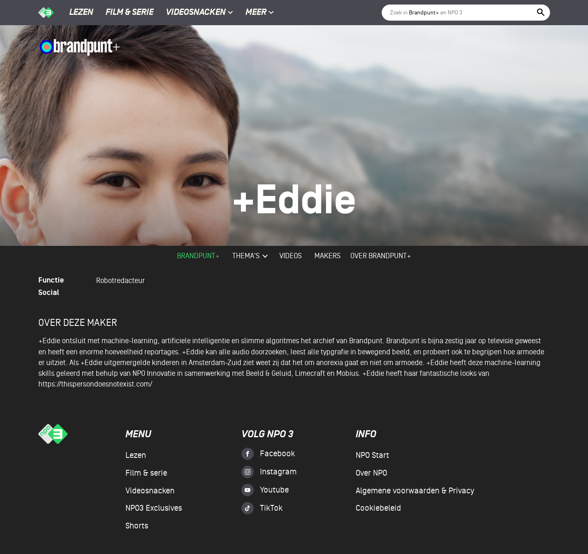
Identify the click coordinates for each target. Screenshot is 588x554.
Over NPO (371, 473)
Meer (260, 13)
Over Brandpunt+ (380, 256)
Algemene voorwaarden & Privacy (415, 490)
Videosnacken (196, 13)
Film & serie (129, 13)
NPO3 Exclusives (153, 508)
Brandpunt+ (198, 256)
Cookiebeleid (378, 508)
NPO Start (372, 455)
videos (290, 256)
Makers (327, 256)
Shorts (136, 525)
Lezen (81, 13)
